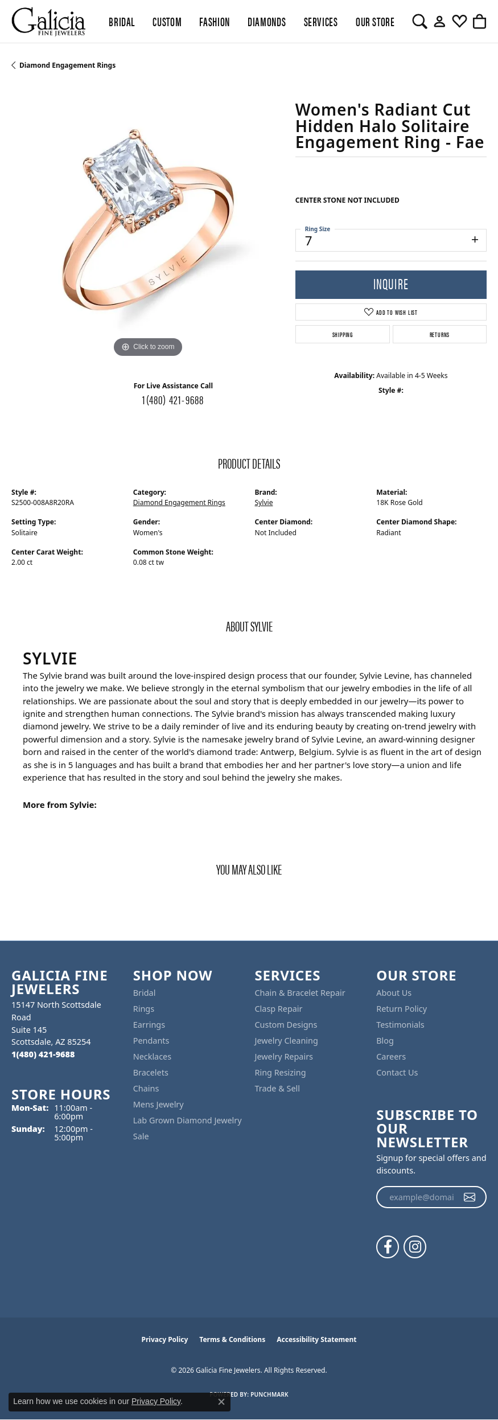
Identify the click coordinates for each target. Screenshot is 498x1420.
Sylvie (264, 502)
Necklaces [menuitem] (152, 1056)
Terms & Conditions (232, 1339)
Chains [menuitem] (146, 1088)
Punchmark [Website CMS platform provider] (269, 1394)
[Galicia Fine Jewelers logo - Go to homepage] (48, 21)
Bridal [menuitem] (144, 992)
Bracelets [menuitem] (150, 1072)
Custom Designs (286, 1024)
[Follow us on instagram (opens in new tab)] (415, 1247)
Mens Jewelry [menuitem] (158, 1104)
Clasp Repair (279, 1008)
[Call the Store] (43, 1054)
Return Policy (401, 1008)
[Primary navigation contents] (249, 21)
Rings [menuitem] (143, 1008)
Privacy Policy (165, 1339)
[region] (147, 224)
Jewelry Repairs (284, 1056)
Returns (440, 334)
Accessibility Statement (316, 1339)
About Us (393, 992)
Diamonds (267, 21)
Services (321, 21)
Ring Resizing (280, 1072)
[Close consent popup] (221, 1401)
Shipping (342, 334)
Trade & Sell (277, 1088)
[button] (420, 21)
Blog (385, 1040)
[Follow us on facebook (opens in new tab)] (387, 1247)
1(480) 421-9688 (173, 399)
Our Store (375, 21)
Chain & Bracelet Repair (300, 992)
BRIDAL (122, 21)
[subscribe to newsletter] (469, 1197)
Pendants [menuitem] (151, 1040)
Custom (167, 21)
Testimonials (400, 1024)
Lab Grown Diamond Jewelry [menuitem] (187, 1120)
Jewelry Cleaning (286, 1040)
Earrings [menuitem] (149, 1024)
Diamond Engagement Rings (67, 65)
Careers (391, 1056)
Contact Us (397, 1072)
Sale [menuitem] (141, 1136)
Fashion (214, 21)
